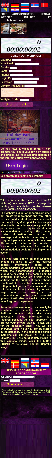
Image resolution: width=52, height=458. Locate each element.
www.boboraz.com (35, 157)
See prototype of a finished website (21, 175)
